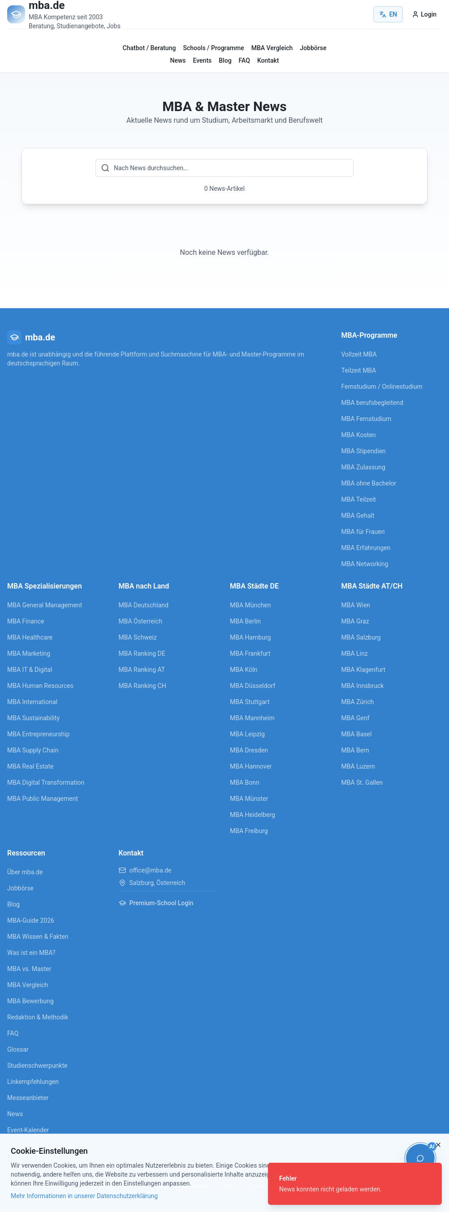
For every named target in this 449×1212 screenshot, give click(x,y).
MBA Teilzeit (358, 499)
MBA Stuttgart (249, 701)
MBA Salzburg (361, 637)
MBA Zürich (357, 701)
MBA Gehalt (358, 515)
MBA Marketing (28, 653)
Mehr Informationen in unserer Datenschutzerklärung (84, 1195)
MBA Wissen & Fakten (38, 936)
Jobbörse (313, 48)
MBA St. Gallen (362, 782)
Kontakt (268, 60)
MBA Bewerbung (30, 1001)
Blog (225, 60)
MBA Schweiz (138, 637)
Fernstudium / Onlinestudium (382, 386)
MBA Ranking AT (142, 669)
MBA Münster (249, 798)
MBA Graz (355, 621)
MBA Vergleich (272, 48)
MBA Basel (356, 734)
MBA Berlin (245, 621)
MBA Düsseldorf (252, 685)
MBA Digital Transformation (45, 782)
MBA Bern (355, 750)
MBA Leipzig (247, 734)
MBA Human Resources (40, 685)
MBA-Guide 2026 (30, 920)
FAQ (244, 60)
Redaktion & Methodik (37, 1017)
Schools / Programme (213, 48)
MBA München (250, 605)
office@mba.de (151, 870)
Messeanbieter (27, 1097)
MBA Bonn (244, 782)
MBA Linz (354, 653)
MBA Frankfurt (250, 653)
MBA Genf (355, 718)
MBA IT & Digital (29, 669)
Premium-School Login (156, 903)
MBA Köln (243, 669)
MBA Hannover (251, 766)
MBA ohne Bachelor (369, 483)
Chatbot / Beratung (149, 48)
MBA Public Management (42, 798)
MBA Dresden (249, 750)
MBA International (32, 701)
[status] (355, 1184)
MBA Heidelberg (252, 814)
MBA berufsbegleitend (372, 402)
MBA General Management (44, 605)
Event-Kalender (28, 1130)
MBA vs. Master (29, 968)
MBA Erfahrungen (366, 547)
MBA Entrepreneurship (38, 734)
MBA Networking (365, 563)
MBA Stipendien (363, 451)
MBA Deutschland (143, 605)
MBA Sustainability (33, 718)
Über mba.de (25, 872)
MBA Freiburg (249, 830)
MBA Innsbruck (362, 685)
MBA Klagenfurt (363, 669)
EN (388, 14)
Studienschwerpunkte (37, 1065)
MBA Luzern (358, 766)
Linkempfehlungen (33, 1081)
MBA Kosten (358, 434)
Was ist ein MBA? (31, 952)
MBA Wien (356, 605)
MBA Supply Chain (32, 750)
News (178, 60)
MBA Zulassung (363, 467)
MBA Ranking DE (142, 653)
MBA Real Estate (30, 766)
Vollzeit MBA (359, 354)
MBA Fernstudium (366, 418)
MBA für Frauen (363, 531)
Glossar (18, 1049)
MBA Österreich (141, 621)
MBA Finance (25, 621)
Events (202, 60)
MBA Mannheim (252, 718)
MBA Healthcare (29, 637)
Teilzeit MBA (358, 370)
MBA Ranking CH (142, 685)
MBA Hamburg (250, 637)
